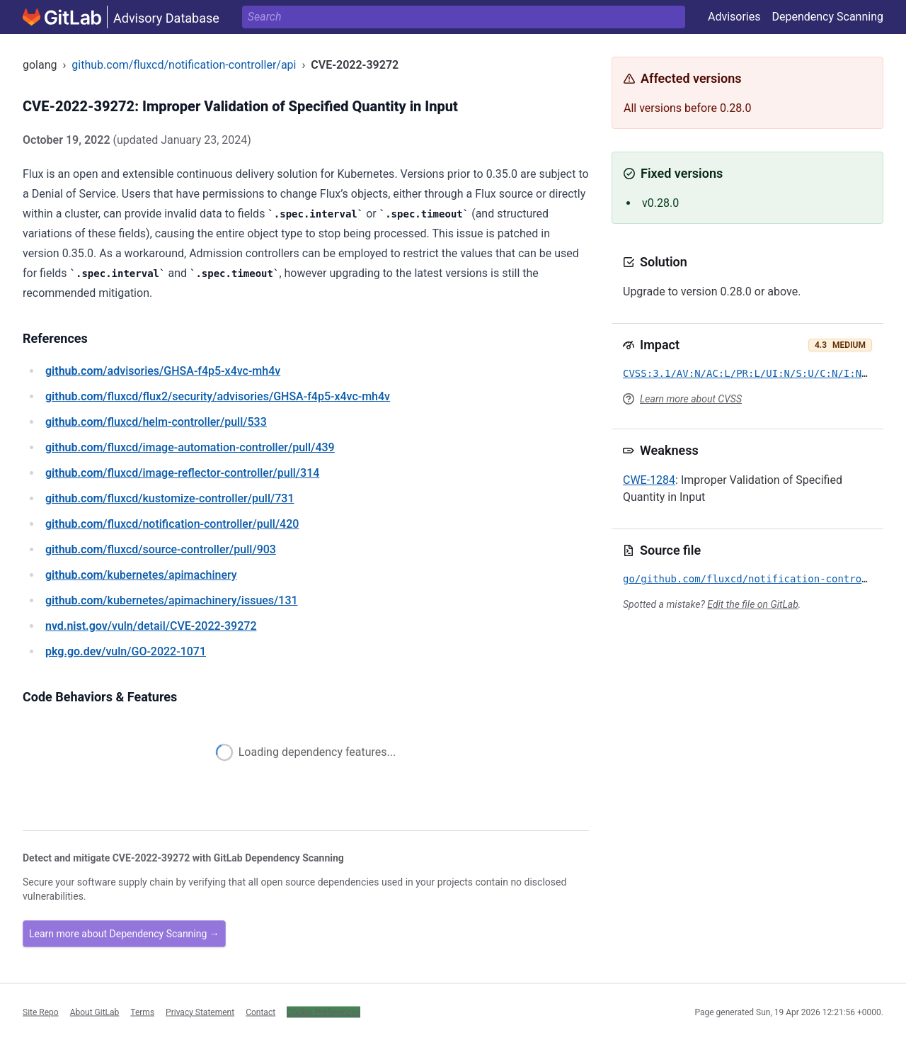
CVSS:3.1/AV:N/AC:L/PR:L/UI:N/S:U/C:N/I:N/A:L (754, 373)
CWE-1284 (649, 480)
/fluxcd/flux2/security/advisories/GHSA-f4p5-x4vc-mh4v (217, 396)
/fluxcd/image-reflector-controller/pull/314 (182, 473)
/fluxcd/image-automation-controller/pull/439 (190, 447)
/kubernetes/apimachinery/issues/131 (171, 600)
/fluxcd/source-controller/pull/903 (160, 549)
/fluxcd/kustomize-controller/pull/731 (169, 498)
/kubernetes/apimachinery (141, 575)
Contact (260, 1012)
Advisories (734, 16)
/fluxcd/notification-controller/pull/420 (172, 524)
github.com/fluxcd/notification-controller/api (183, 65)
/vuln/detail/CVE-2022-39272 (150, 626)
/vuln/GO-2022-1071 (125, 651)
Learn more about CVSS (691, 399)
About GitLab (95, 1012)
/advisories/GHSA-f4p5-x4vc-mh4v (162, 371)
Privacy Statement (200, 1012)
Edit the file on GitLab (752, 604)
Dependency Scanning (827, 16)
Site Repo (41, 1012)
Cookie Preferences (323, 1012)
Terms (142, 1012)
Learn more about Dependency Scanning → (124, 933)
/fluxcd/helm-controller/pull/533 (156, 422)
